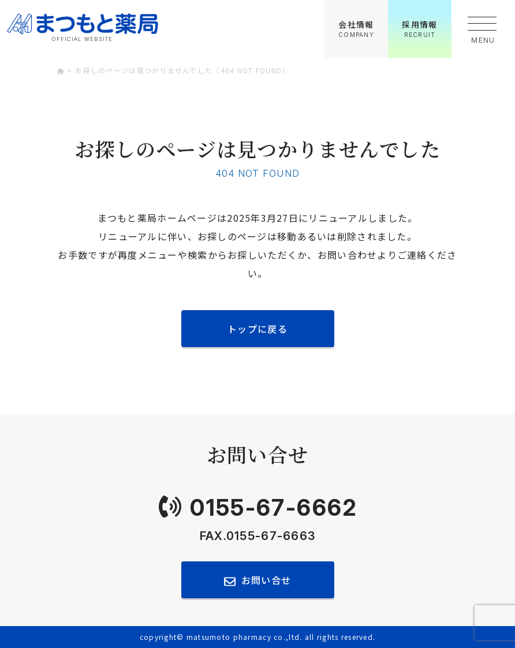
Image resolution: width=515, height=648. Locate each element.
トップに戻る (257, 329)
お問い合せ (266, 580)
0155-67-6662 (273, 507)
